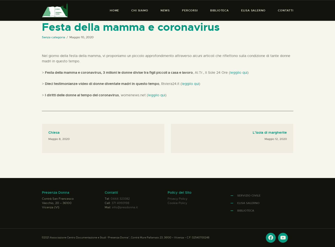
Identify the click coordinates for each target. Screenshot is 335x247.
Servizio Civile (248, 195)
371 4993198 (120, 203)
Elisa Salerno (248, 203)
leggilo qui (238, 73)
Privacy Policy (177, 199)
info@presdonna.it (125, 207)
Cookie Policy (177, 203)
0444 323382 (120, 199)
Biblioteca (245, 210)
